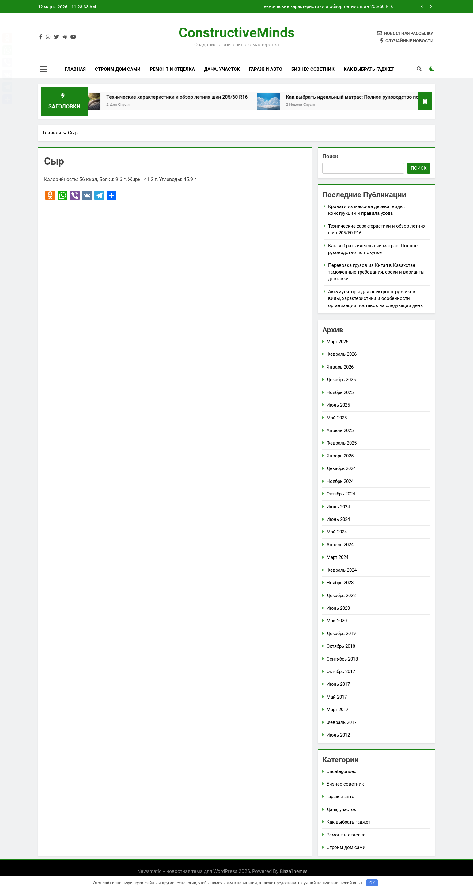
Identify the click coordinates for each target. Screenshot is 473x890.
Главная (75, 69)
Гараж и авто (265, 69)
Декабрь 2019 (341, 633)
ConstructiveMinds (237, 33)
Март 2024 (337, 557)
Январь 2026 (340, 367)
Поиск (330, 156)
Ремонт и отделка (172, 69)
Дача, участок (222, 69)
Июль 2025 (338, 405)
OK (372, 883)
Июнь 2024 (338, 519)
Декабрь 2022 (341, 595)
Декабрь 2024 (341, 468)
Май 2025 (337, 418)
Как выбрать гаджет (369, 69)
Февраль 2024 (342, 570)
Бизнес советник (313, 69)
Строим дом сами (118, 69)
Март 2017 (337, 709)
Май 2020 (337, 620)
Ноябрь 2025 (340, 392)
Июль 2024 (338, 506)
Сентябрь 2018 (342, 659)
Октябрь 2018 (341, 646)
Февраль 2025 (342, 443)
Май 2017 (337, 697)
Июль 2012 (338, 735)
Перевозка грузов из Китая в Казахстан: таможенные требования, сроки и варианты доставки (376, 272)
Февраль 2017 (342, 722)
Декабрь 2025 (341, 379)
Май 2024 (337, 532)
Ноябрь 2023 (340, 582)
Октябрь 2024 (341, 494)
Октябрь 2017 (341, 671)
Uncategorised (341, 771)
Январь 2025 (340, 456)
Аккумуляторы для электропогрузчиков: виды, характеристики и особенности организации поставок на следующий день (375, 298)
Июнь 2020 (338, 608)
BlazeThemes (294, 871)
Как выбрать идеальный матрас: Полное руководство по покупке (379, 97)
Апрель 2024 (340, 544)
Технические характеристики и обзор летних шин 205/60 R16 (327, 6)
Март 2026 (337, 341)
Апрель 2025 (340, 430)
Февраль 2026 (342, 354)
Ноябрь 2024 (340, 481)
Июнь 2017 (338, 684)
